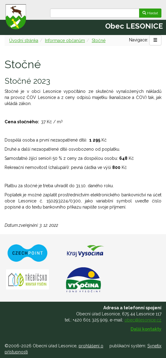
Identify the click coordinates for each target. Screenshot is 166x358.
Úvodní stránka (23, 40)
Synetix (154, 345)
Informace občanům (65, 40)
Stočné (98, 40)
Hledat (150, 13)
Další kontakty (146, 329)
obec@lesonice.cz (142, 320)
